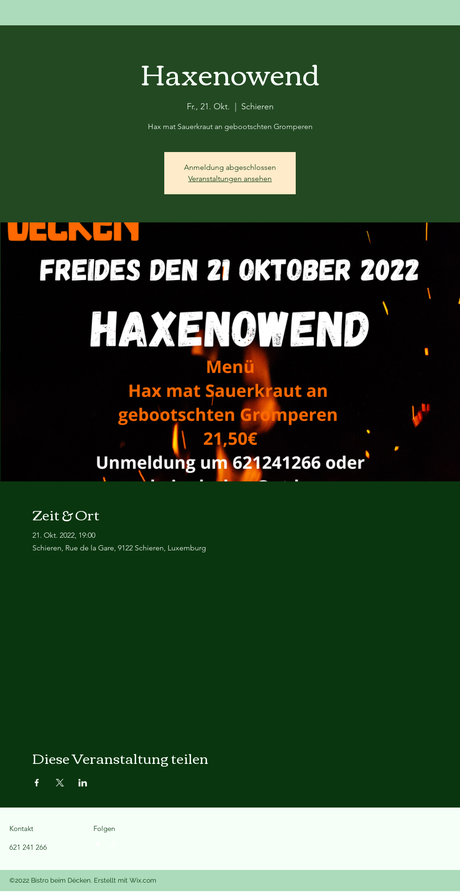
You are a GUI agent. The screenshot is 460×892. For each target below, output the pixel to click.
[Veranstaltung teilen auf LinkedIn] (82, 782)
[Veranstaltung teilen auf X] (59, 782)
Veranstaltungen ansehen (230, 178)
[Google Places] (98, 845)
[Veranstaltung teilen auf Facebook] (36, 782)
